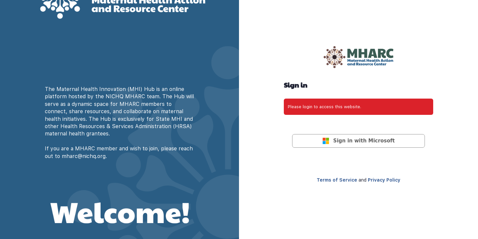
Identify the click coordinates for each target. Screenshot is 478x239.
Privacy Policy (384, 180)
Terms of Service (337, 180)
